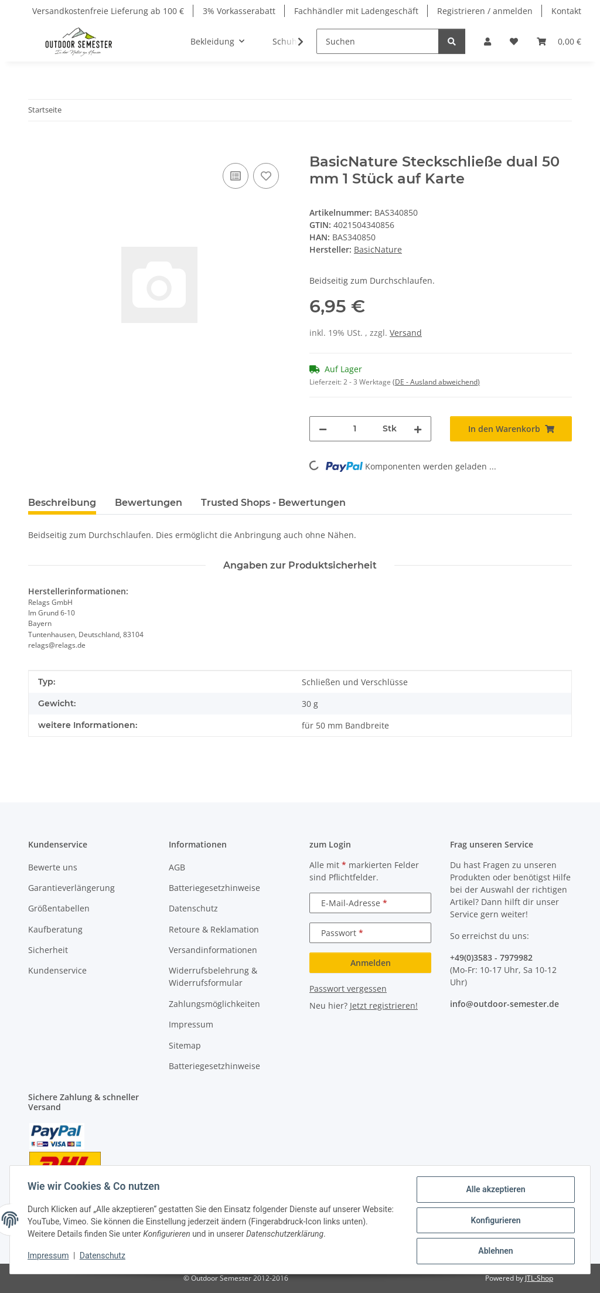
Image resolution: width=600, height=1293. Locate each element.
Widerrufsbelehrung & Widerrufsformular (213, 976)
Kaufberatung (55, 929)
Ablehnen (494, 1251)
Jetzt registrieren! (384, 1005)
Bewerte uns (52, 867)
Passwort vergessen (348, 988)
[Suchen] (377, 41)
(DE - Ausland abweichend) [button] (436, 382)
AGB (177, 867)
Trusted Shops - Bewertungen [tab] (273, 502)
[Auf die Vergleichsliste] (235, 176)
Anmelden (370, 962)
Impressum (49, 1256)
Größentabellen (59, 908)
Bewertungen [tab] (148, 502)
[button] (487, 41)
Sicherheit (48, 949)
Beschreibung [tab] (62, 502)
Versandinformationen (213, 949)
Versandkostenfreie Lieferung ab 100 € (108, 10)
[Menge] (354, 429)
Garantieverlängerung (71, 887)
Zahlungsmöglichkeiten (214, 1003)
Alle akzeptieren (494, 1190)
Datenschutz (104, 1256)
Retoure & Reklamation (214, 929)
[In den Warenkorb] (37, 147)
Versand (406, 332)
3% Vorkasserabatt (239, 10)
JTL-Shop (539, 1278)
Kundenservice (57, 970)
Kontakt (566, 10)
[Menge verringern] (323, 429)
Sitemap (185, 1045)
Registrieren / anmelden (485, 10)
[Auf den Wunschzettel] (266, 176)
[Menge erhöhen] (418, 429)
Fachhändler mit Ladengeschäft (356, 10)
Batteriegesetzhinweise (214, 887)
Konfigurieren (494, 1221)
